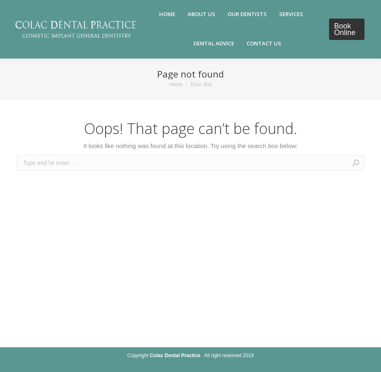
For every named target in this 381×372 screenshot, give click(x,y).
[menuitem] (167, 14)
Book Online (344, 29)
